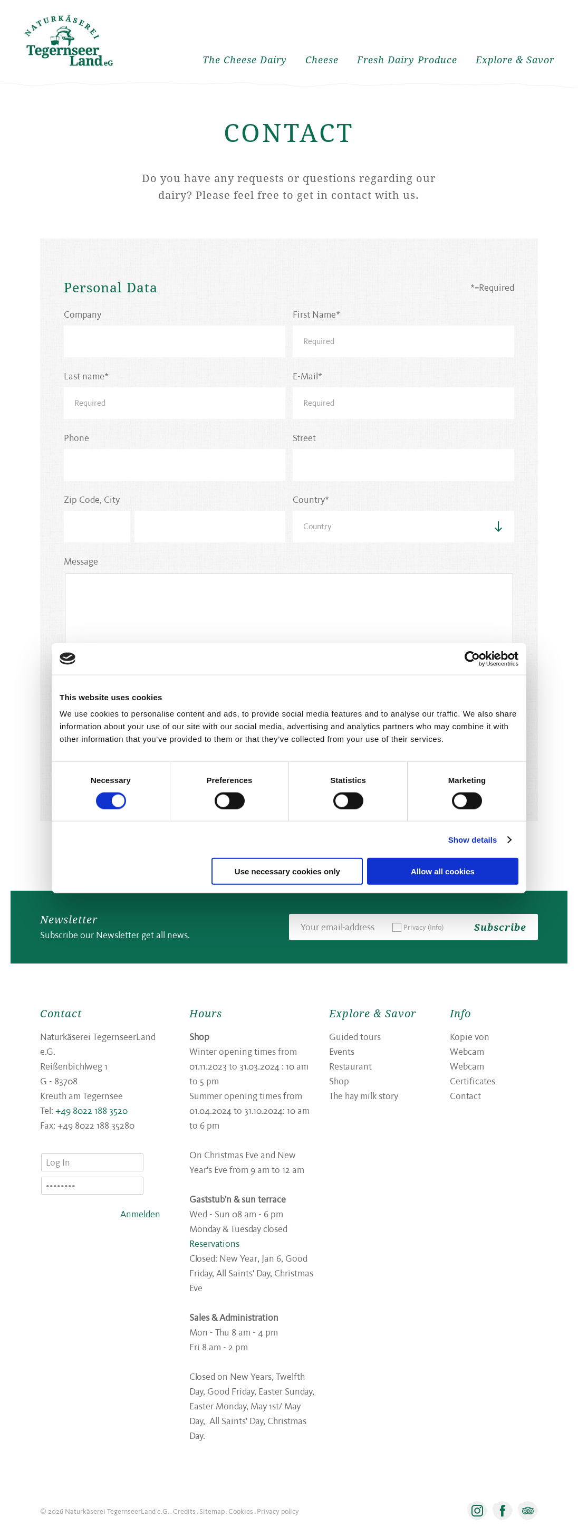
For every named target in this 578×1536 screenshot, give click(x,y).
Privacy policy (278, 1511)
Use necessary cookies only (287, 871)
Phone (76, 437)
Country (309, 499)
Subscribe (500, 927)
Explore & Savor (515, 59)
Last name (84, 375)
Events (341, 1051)
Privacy (423, 927)
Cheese (322, 59)
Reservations (214, 1243)
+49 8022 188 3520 (91, 1110)
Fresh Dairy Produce (407, 59)
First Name (314, 314)
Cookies (240, 1511)
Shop (339, 1080)
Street (304, 437)
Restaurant (350, 1066)
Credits (184, 1511)
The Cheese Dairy (245, 59)
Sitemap (212, 1511)
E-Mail (305, 375)
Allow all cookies (443, 871)
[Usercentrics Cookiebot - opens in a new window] (472, 658)
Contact (465, 1095)
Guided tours (355, 1036)
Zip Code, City (92, 499)
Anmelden (140, 1213)
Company (82, 314)
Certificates (472, 1080)
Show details (472, 839)
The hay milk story (363, 1095)
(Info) (436, 927)
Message (81, 561)
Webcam (467, 1066)
